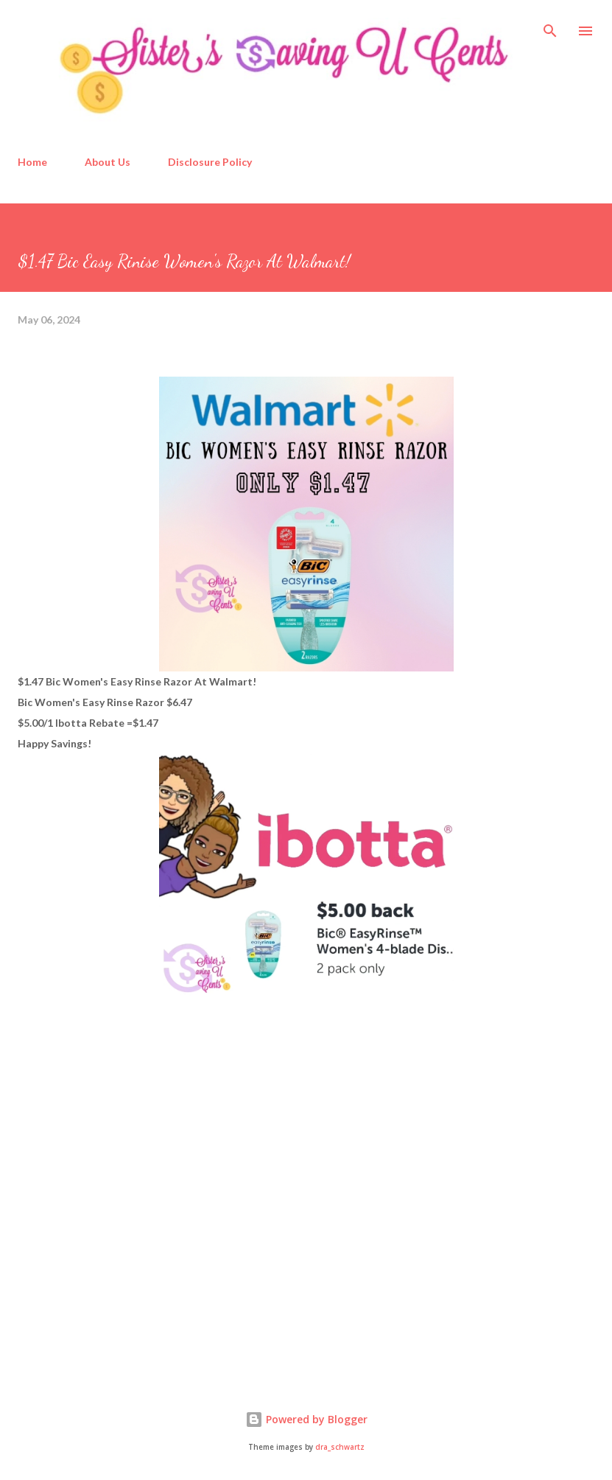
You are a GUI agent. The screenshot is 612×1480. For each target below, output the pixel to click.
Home (32, 162)
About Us (107, 162)
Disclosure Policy (210, 162)
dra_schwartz (340, 1447)
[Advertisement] (128, 1253)
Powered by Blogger (306, 1419)
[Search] (550, 26)
